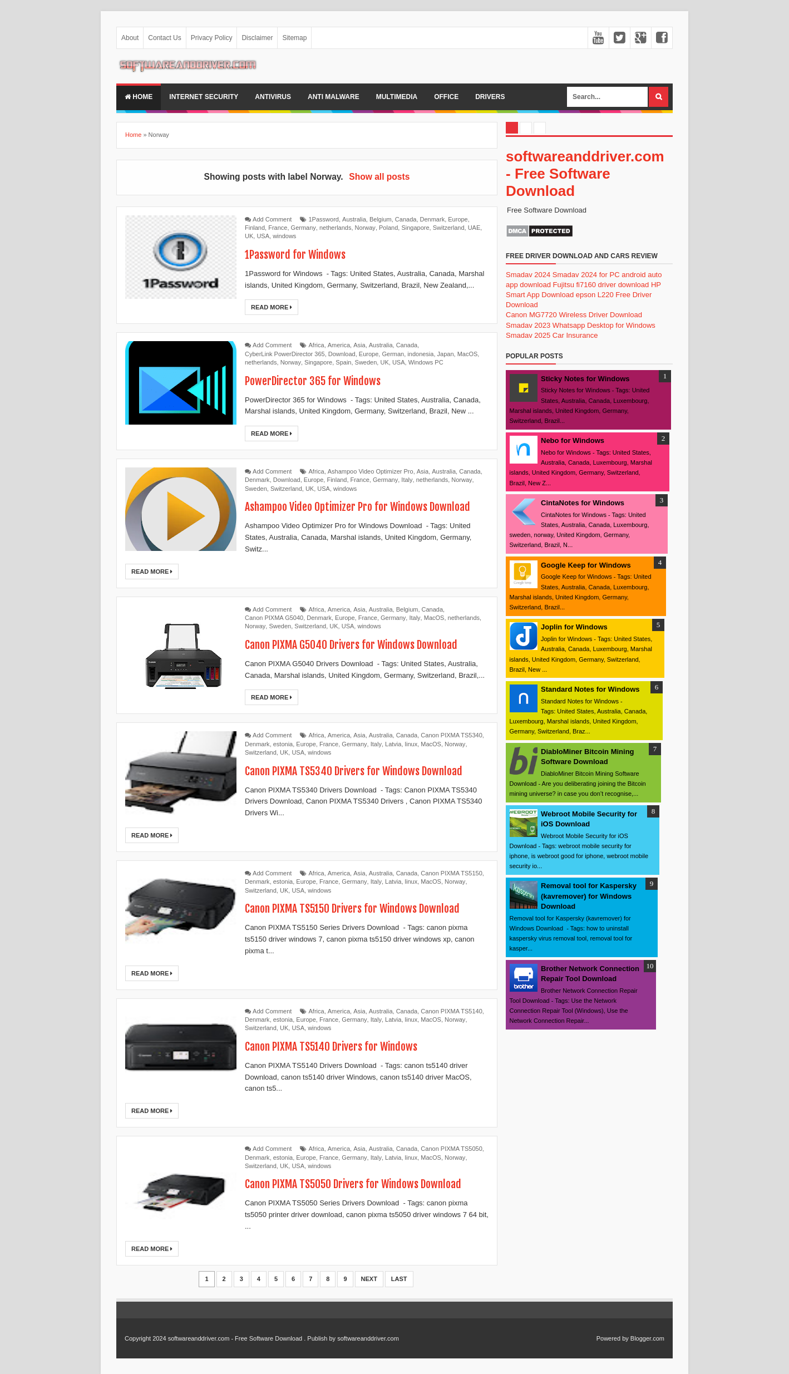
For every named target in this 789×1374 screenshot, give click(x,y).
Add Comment (272, 219)
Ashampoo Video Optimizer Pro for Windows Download (360, 507)
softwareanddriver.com (368, 1338)
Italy (406, 479)
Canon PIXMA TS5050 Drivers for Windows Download (356, 1184)
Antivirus (273, 97)
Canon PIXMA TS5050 (451, 1148)
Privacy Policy (212, 38)
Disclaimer (257, 38)
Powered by (612, 1338)
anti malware (333, 97)
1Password (324, 219)
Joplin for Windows (574, 627)
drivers (490, 97)
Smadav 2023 (528, 325)
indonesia (420, 354)
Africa (316, 345)
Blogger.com (647, 1338)
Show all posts (379, 176)
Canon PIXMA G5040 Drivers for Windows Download (353, 645)
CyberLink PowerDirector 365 (285, 354)
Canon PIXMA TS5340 (451, 735)
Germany (303, 227)
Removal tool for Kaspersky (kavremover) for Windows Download (589, 895)
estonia (283, 744)
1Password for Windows (296, 255)
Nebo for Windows (572, 440)
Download (342, 354)
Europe (457, 219)
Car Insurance (575, 335)
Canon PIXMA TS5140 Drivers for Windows (333, 1046)
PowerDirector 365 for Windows (314, 381)
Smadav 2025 (528, 335)
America (339, 345)
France (277, 227)
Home (138, 97)
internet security (203, 97)
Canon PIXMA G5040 (274, 617)
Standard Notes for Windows (590, 689)
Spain (343, 362)
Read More (271, 307)
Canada (406, 219)
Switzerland (449, 227)
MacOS (467, 354)
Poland (388, 227)
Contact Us (164, 38)
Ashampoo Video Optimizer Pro (370, 471)
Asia (359, 345)
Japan (445, 354)
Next (369, 1278)
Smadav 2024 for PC (586, 274)
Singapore (415, 227)
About (130, 38)
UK (249, 236)
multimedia (396, 97)
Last (399, 1278)
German (393, 354)
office (446, 97)
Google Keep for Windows (586, 565)
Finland (255, 227)
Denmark (432, 219)
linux (411, 744)
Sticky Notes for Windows (585, 379)
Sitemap (294, 38)
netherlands (335, 227)
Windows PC (425, 362)
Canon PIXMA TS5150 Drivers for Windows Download (355, 908)
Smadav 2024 (528, 274)
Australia (354, 219)
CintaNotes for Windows (582, 503)
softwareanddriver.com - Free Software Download (585, 173)
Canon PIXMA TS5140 (451, 1011)
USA (263, 236)
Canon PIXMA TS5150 (451, 873)
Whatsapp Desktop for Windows (604, 325)
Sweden (366, 362)
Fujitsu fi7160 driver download (601, 284)
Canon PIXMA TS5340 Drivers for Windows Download (356, 771)
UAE (474, 227)
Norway (365, 227)
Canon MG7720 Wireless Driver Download (574, 315)
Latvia (393, 744)
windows (284, 236)
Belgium (380, 219)
